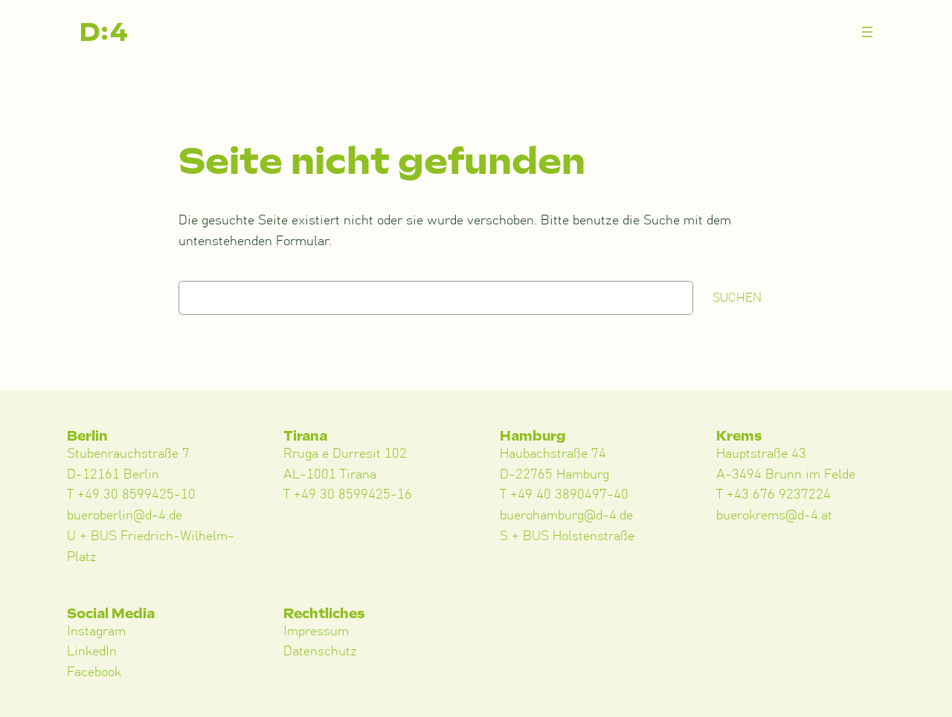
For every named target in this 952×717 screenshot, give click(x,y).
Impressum (316, 631)
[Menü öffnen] (867, 32)
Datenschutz (320, 651)
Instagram (96, 631)
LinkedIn (92, 651)
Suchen (737, 298)
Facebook (94, 672)
